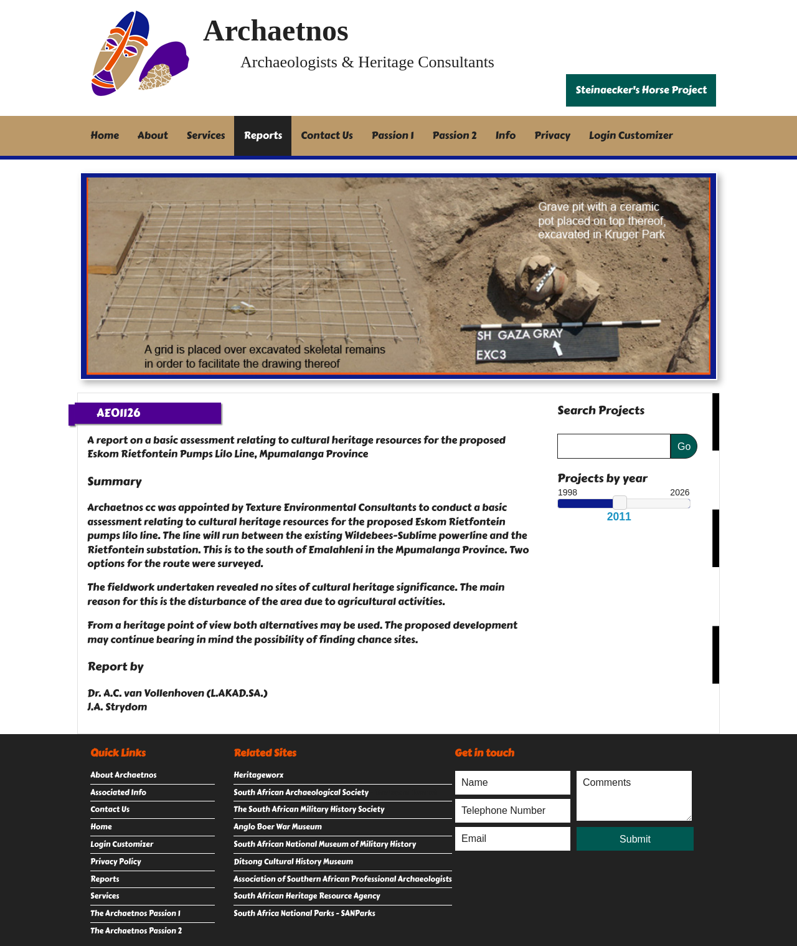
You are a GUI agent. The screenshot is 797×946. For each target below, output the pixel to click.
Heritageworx (258, 775)
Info (506, 135)
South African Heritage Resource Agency (306, 896)
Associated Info (118, 792)
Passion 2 (454, 135)
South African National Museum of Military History (324, 844)
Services (206, 135)
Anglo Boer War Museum (277, 827)
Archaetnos (276, 30)
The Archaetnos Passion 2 (136, 931)
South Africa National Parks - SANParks (304, 913)
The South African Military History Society (308, 809)
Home (104, 135)
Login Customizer (631, 135)
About (153, 135)
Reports (262, 135)
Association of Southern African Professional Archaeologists (342, 879)
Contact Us (327, 135)
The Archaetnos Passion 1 (135, 913)
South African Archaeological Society (301, 792)
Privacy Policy (115, 861)
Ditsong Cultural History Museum (293, 861)
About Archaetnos (123, 775)
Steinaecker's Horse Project (641, 90)
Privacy (552, 135)
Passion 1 (393, 135)
